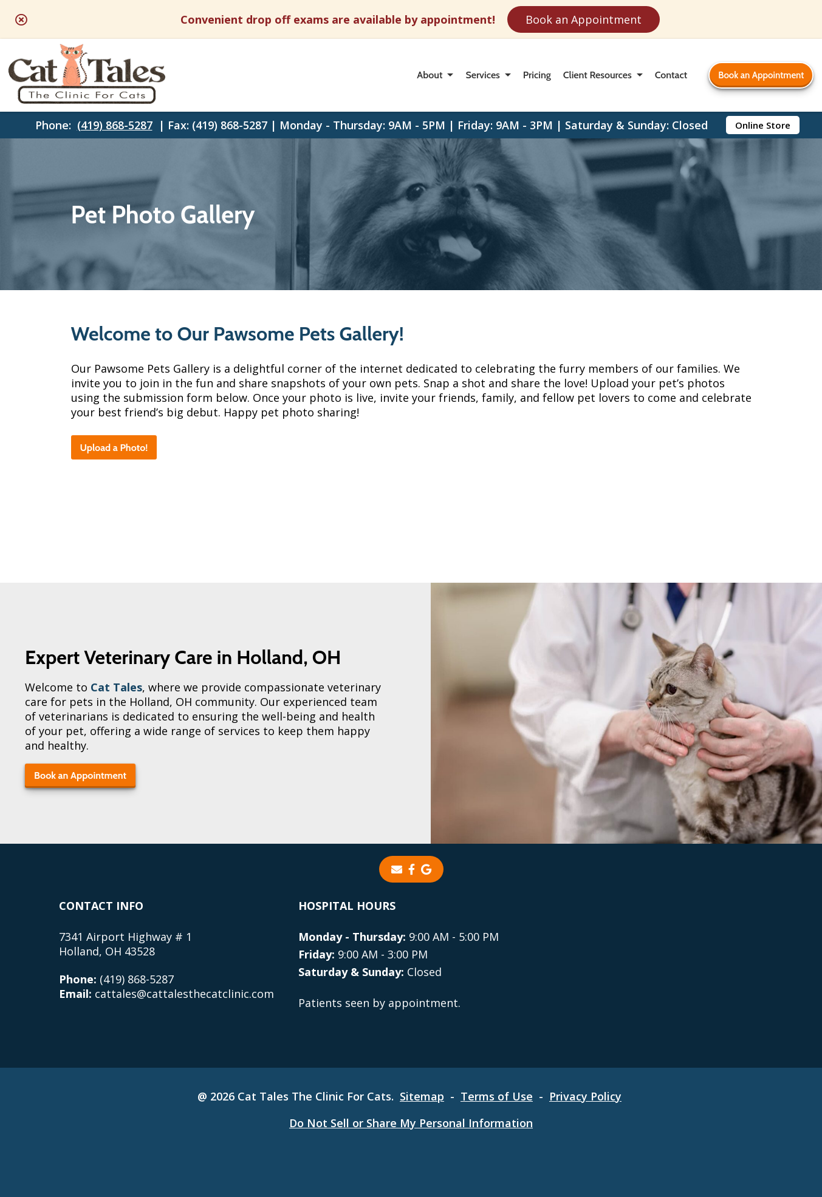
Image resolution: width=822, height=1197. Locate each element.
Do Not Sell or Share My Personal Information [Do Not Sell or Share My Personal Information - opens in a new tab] (411, 1123)
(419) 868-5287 (114, 125)
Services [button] (482, 75)
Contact (671, 75)
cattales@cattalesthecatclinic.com (166, 993)
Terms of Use (497, 1096)
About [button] (429, 75)
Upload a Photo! (114, 447)
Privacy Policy (585, 1096)
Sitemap (422, 1096)
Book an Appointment (584, 19)
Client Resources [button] (597, 75)
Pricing (537, 75)
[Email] (396, 869)
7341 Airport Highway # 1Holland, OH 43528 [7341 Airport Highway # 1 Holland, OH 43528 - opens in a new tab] (125, 943)
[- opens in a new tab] (411, 869)
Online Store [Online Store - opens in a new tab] (762, 125)
